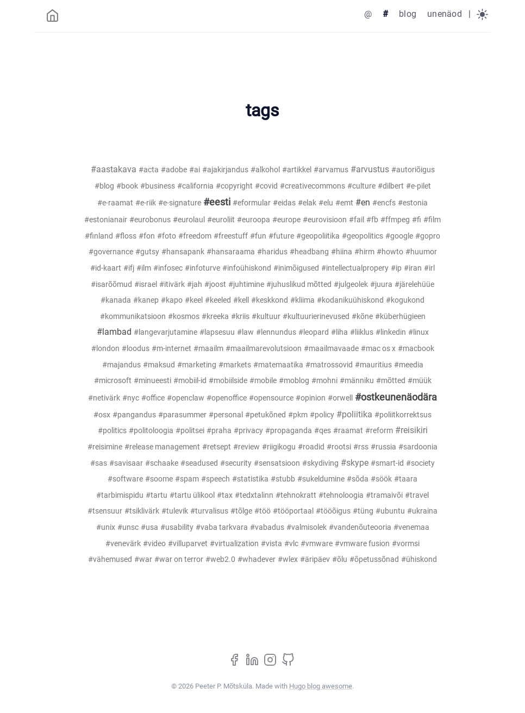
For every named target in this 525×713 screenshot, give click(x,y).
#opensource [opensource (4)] (271, 398)
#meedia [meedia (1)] (408, 365)
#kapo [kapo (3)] (172, 300)
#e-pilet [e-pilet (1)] (418, 186)
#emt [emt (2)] (344, 203)
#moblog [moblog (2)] (294, 380)
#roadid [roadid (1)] (311, 447)
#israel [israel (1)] (145, 284)
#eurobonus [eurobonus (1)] (150, 219)
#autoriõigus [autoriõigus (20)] (413, 169)
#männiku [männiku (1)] (357, 380)
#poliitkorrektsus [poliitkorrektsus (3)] (403, 415)
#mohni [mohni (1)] (324, 380)
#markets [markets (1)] (234, 365)
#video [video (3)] (154, 543)
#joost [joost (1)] (215, 284)
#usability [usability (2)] (176, 527)
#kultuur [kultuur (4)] (266, 316)
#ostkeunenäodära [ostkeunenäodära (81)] (396, 397)
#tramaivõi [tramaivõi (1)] (384, 495)
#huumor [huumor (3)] (421, 252)
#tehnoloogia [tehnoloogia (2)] (341, 495)
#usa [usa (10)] (149, 527)
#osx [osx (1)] (101, 415)
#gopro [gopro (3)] (427, 236)
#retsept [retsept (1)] (216, 447)
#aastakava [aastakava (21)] (113, 169)
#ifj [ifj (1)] (128, 268)
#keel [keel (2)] (194, 300)
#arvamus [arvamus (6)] (331, 169)
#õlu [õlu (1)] (339, 559)
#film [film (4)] (432, 219)
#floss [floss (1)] (125, 236)
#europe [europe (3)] (286, 219)
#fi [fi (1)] (416, 219)
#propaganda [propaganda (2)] (288, 430)
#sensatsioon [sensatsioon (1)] (277, 463)
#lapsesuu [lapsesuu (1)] (217, 332)
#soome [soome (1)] (159, 479)
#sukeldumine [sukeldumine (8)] (321, 479)
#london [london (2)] (105, 348)
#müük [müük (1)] (420, 380)
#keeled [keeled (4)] (218, 300)
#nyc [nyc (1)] (130, 398)
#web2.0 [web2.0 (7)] (220, 559)
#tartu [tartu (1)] (156, 495)
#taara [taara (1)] (405, 479)
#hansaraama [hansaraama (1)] (231, 252)
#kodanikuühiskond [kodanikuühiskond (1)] (350, 300)
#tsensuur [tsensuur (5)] (105, 511)
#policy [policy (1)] (322, 415)
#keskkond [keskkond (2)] (269, 300)
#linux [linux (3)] (418, 332)
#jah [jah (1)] (194, 284)
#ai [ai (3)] (194, 169)
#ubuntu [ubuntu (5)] (390, 511)
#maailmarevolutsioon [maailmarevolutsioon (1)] (264, 348)
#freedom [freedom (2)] (194, 236)
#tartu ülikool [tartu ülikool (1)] (192, 495)
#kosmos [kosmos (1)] (183, 316)
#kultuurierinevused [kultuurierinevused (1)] (316, 316)
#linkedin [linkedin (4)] (391, 332)
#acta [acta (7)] (149, 169)
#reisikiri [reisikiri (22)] (411, 430)
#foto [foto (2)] (166, 236)
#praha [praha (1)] (219, 430)
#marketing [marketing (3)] (196, 365)
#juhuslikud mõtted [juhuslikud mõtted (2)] (299, 284)
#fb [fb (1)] (372, 219)
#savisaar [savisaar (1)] (126, 463)
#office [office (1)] (153, 398)
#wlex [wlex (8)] (288, 559)
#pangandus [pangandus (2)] (134, 415)
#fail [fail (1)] (356, 219)
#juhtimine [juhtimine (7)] (246, 284)
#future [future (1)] (281, 236)
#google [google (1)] (399, 236)
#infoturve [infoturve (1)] (202, 268)
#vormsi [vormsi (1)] (406, 543)
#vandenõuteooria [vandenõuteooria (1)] (360, 527)
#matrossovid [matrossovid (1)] (329, 365)
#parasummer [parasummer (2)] (182, 415)
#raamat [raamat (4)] (348, 430)
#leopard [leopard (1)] (313, 332)
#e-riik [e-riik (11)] (145, 203)
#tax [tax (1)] (225, 495)
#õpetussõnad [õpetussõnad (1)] (374, 559)
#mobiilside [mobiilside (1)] (228, 380)
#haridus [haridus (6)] (272, 252)
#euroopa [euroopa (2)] (253, 219)
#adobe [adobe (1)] (174, 169)
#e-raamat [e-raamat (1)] (115, 203)
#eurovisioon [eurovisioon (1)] (325, 219)
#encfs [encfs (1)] (384, 203)
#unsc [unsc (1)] (128, 527)
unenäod (444, 14)
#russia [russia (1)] (383, 447)
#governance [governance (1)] (111, 252)
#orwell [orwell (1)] (340, 398)
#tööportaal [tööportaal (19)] (293, 511)
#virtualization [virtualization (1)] (234, 543)
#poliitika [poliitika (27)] (354, 414)
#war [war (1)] (143, 559)
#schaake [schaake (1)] (161, 463)
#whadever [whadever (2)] (257, 559)
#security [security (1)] (236, 463)
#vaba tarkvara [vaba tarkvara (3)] (222, 527)
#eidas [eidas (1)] (284, 203)
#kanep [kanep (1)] (146, 300)
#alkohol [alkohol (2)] (265, 169)
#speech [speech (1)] (215, 479)
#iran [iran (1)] (413, 268)
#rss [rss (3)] (360, 447)
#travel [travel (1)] (417, 495)
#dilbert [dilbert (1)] (391, 186)
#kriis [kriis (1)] (240, 316)
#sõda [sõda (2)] (357, 479)
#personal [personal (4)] (226, 415)
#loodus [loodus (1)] (135, 348)
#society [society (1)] (420, 463)
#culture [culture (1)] (361, 186)
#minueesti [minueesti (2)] (152, 380)
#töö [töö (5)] (262, 511)
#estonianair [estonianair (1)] (105, 219)
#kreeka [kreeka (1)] (215, 316)
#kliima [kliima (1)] (302, 300)
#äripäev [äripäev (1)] (315, 559)
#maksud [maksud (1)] (159, 365)
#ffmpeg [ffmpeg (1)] (395, 219)
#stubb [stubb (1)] (283, 479)
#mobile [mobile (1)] (263, 380)
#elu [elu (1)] (325, 203)
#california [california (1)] (195, 186)
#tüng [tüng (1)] (363, 511)
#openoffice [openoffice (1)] (227, 398)
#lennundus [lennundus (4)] (276, 332)
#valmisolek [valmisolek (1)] (306, 527)
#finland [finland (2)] (99, 236)
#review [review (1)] (246, 447)
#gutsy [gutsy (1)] (147, 252)
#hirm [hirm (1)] (364, 252)
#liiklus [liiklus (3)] (361, 332)
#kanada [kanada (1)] (116, 300)
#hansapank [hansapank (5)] (182, 252)
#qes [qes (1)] (322, 430)
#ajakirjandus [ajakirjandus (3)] (225, 169)
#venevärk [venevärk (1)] (123, 543)
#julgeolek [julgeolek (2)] (351, 284)
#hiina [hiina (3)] (341, 252)
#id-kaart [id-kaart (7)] (105, 268)
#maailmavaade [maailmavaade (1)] (331, 348)
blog (407, 14)
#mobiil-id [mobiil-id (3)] (190, 380)
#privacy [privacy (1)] (248, 430)
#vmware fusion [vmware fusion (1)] (362, 543)
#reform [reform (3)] (379, 430)
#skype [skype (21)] (354, 463)
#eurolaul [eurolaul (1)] (189, 219)
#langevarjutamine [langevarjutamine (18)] (165, 332)
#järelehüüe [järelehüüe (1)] (414, 284)
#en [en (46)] (362, 202)
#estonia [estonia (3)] (413, 203)
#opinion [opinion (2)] (311, 398)
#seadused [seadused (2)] (199, 463)
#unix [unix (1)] (105, 527)
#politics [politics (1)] (112, 430)
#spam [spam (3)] (187, 479)
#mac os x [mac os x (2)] (378, 348)
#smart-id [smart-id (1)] (387, 463)
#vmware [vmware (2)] (317, 543)
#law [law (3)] (245, 332)
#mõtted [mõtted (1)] (390, 380)
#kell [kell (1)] (241, 300)
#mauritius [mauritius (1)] (373, 365)
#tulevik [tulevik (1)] (174, 511)
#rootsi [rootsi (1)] (339, 447)
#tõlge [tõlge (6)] (241, 511)
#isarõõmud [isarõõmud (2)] (111, 284)
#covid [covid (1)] (266, 186)
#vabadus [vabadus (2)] (267, 527)
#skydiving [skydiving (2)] (320, 463)
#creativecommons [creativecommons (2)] (312, 186)
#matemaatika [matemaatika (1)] (278, 365)
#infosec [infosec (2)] (168, 268)
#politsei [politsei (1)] (190, 430)
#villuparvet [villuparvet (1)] (188, 543)
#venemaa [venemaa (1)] (411, 527)
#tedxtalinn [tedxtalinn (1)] (254, 495)
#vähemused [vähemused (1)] (110, 559)
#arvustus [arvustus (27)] (370, 169)
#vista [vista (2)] (271, 543)
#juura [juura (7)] (381, 284)
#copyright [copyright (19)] (234, 186)
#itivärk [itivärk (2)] (172, 284)
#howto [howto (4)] (390, 252)
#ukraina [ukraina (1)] (422, 511)
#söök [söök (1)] (381, 479)
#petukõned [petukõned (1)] (265, 415)
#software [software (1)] (125, 479)
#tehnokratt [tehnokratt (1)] (296, 495)
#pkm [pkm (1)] (298, 415)
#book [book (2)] (127, 186)
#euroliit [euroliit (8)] (221, 219)
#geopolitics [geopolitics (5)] (362, 236)
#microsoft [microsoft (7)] (113, 380)
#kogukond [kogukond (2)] (405, 300)
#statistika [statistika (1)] (250, 479)
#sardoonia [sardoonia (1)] (418, 447)
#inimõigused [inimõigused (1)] (296, 268)
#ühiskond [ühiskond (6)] (419, 559)
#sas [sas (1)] (98, 463)
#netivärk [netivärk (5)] (104, 398)
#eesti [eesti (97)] (216, 202)
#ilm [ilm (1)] (143, 268)
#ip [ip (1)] (396, 268)
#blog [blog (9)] (104, 186)
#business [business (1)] (157, 186)
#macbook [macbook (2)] (416, 348)
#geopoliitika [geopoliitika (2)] (318, 236)
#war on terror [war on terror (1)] (178, 559)
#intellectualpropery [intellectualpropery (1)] (355, 268)
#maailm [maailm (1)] (208, 348)
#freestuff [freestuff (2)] (231, 236)
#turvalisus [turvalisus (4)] (209, 511)
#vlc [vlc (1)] (291, 543)
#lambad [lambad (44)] (114, 332)
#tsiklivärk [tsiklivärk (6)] (141, 511)
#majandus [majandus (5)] (121, 365)
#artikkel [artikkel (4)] (296, 169)
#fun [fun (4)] (258, 236)
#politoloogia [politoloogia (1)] (151, 430)
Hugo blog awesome (320, 686)
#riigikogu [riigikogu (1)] (279, 447)
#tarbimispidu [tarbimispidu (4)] (119, 495)
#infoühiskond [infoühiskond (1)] (246, 268)
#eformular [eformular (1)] (252, 203)
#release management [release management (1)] (162, 447)
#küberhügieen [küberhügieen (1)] (400, 316)
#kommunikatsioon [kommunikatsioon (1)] (133, 316)
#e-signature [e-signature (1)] (179, 203)
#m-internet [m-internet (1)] (171, 348)
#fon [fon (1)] (147, 236)
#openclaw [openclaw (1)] (185, 398)
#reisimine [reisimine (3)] (105, 447)
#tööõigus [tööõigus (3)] (333, 511)
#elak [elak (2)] (307, 203)
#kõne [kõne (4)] (362, 316)
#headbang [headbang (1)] (309, 252)
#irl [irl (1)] (429, 268)
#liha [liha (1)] (339, 332)
